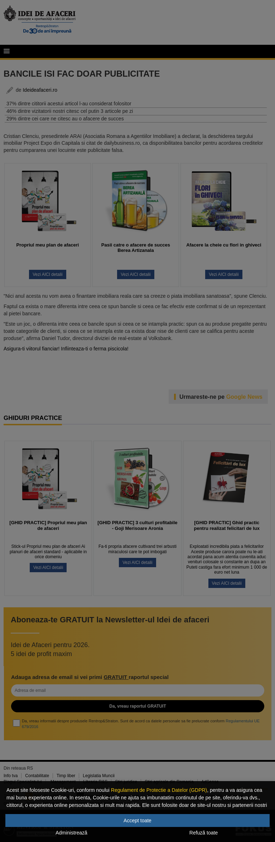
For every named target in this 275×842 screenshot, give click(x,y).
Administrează (71, 833)
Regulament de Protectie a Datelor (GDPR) (159, 790)
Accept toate (137, 820)
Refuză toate (203, 833)
